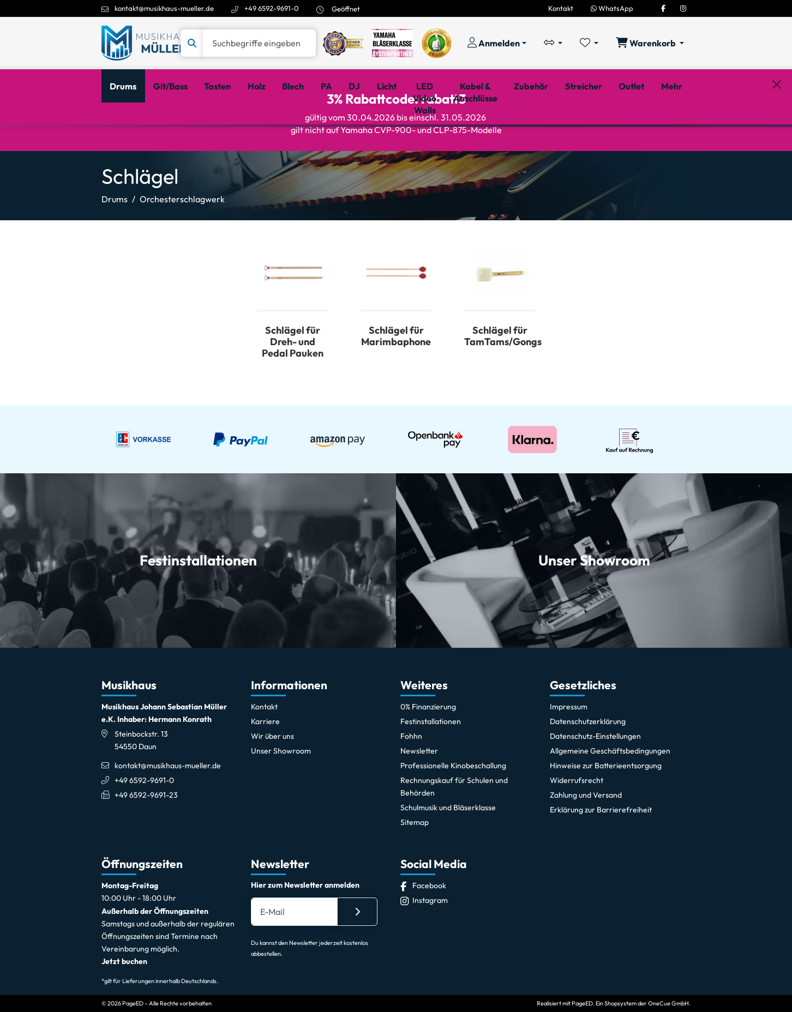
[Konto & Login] (497, 43)
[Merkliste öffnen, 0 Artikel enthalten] (589, 43)
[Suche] (259, 43)
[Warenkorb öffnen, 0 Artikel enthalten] (650, 43)
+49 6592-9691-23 (146, 845)
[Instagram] (683, 8)
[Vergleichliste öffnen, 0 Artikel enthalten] (553, 43)
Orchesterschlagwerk (182, 248)
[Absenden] (357, 961)
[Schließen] (776, 142)
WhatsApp (612, 8)
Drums (114, 248)
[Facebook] (663, 8)
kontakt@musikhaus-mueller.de (164, 8)
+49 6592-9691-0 (271, 8)
